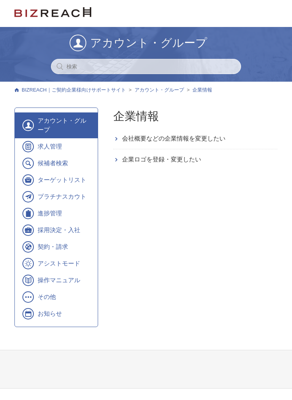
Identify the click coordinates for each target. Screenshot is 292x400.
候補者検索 (53, 163)
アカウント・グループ (159, 90)
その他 (47, 297)
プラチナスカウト (62, 196)
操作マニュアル (59, 280)
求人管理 (50, 146)
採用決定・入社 (59, 230)
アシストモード (59, 263)
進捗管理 (50, 213)
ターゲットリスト (62, 180)
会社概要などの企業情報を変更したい (173, 138)
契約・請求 (53, 246)
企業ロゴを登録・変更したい (161, 159)
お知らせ (50, 313)
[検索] (146, 66)
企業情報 (202, 90)
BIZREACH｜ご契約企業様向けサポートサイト (74, 90)
